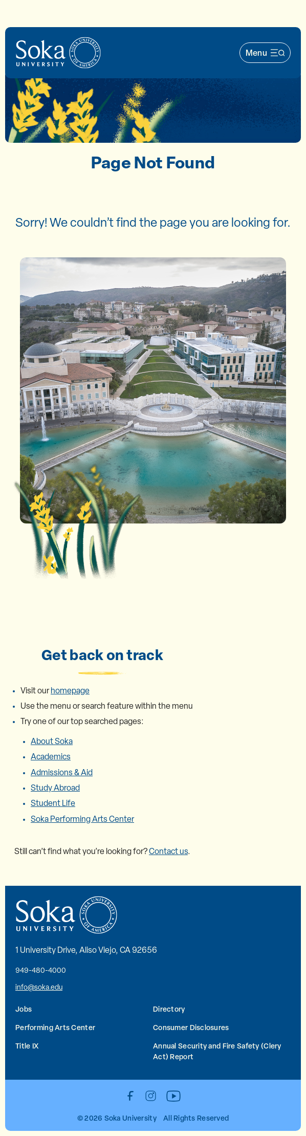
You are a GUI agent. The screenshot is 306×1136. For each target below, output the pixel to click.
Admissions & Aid (62, 772)
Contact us (168, 851)
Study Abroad (55, 787)
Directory (169, 1009)
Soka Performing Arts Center (82, 819)
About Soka (52, 741)
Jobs (23, 1009)
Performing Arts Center (55, 1027)
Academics (51, 756)
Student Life (53, 803)
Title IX (26, 1046)
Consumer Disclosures (191, 1027)
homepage (70, 690)
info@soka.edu (38, 987)
